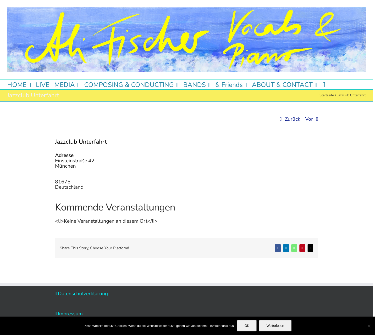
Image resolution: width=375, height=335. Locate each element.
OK (246, 326)
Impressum (70, 313)
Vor (309, 119)
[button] (323, 84)
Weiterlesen (275, 326)
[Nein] (369, 326)
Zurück (292, 119)
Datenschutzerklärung (83, 293)
